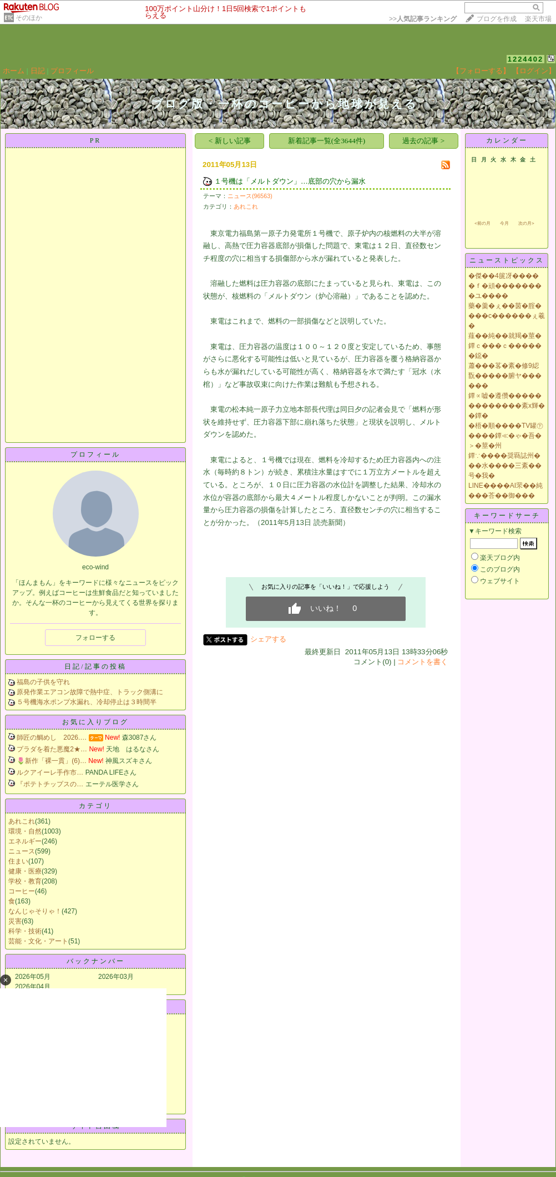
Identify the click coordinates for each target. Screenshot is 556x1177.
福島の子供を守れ (43, 682)
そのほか (29, 18)
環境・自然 (25, 831)
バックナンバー (96, 961)
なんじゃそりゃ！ (35, 911)
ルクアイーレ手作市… (50, 772)
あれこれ (21, 821)
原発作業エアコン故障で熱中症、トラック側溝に (90, 692)
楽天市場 (538, 19)
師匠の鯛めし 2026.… (52, 737)
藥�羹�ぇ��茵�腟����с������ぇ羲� (506, 316)
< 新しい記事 (230, 141)
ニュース (21, 851)
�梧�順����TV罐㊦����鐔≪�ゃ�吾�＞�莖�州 (505, 435)
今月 (504, 223)
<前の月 (482, 223)
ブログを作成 (497, 19)
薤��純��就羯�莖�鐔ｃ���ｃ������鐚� (505, 346)
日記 (38, 71)
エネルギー (25, 841)
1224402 (526, 59)
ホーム (13, 71)
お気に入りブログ (95, 722)
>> (423, 19)
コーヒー (21, 891)
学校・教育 (25, 881)
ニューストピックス (506, 260)
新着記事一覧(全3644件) (327, 141)
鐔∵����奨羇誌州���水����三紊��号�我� (505, 465)
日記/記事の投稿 (95, 666)
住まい (18, 861)
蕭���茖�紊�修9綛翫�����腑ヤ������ (505, 376)
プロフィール (72, 71)
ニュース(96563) (250, 196)
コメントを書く (422, 662)
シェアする (268, 639)
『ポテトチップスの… (50, 784)
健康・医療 (25, 871)
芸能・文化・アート (38, 941)
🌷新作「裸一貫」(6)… (52, 761)
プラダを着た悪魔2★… (52, 749)
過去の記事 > (423, 141)
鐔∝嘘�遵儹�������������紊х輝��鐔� (506, 406)
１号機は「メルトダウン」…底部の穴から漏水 (290, 181)
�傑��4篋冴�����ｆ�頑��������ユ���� (505, 286)
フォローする (95, 637)
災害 (15, 921)
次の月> (526, 223)
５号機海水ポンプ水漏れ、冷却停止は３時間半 (86, 702)
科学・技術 (25, 931)
